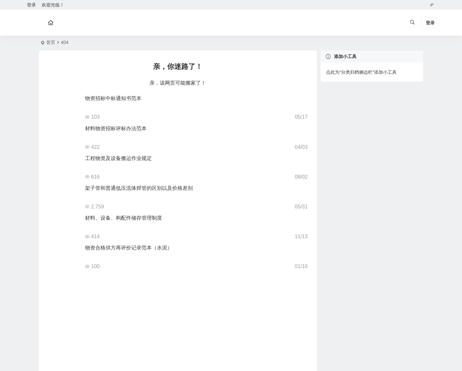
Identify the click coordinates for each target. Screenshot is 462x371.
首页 (50, 42)
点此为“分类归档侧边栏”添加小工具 (361, 72)
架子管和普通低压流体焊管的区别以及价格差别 (139, 188)
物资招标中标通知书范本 (113, 98)
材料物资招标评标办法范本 (116, 128)
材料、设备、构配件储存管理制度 (123, 218)
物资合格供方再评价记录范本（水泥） (128, 247)
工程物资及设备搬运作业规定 (118, 158)
